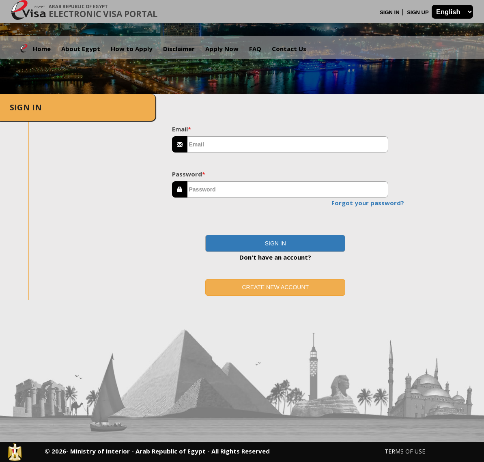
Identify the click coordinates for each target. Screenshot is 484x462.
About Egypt (80, 49)
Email (181, 129)
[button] (275, 243)
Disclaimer (179, 49)
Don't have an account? (275, 257)
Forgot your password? (367, 203)
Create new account (275, 287)
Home (42, 49)
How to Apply (132, 49)
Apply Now (222, 49)
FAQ (255, 49)
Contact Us (289, 49)
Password (188, 174)
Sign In (390, 12)
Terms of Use (405, 451)
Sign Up (418, 12)
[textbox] (287, 144)
